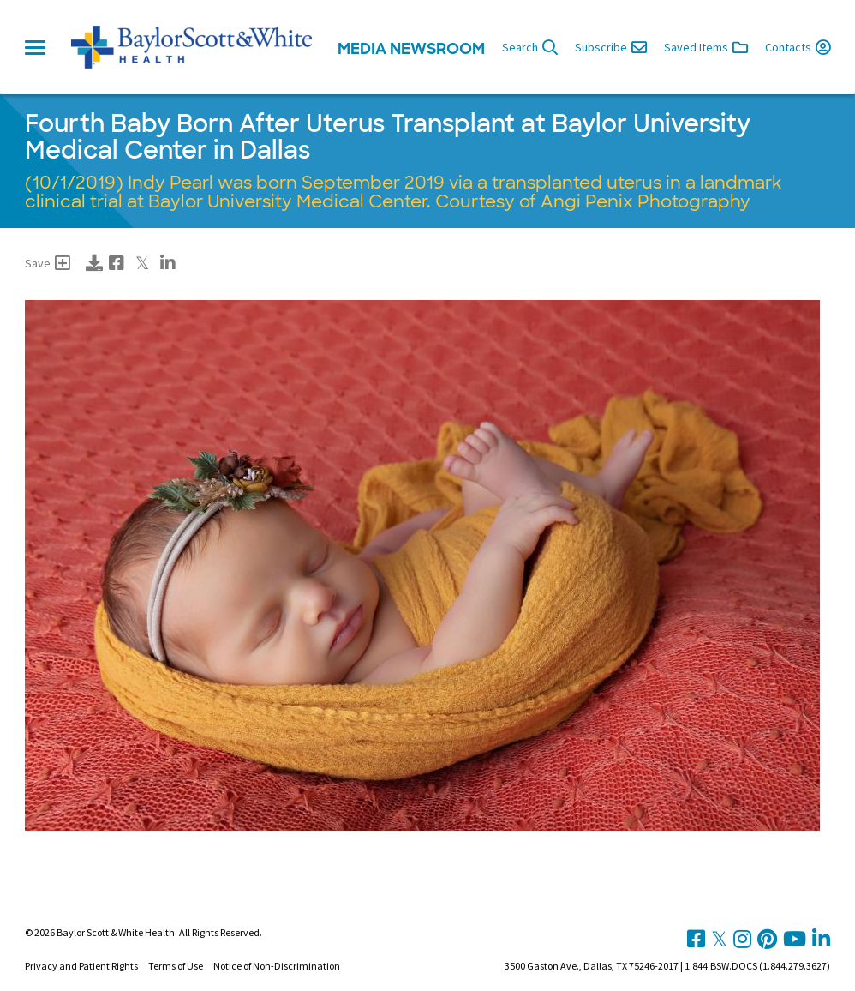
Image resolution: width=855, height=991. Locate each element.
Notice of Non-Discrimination (276, 965)
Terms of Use (175, 965)
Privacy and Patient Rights (81, 965)
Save (47, 263)
